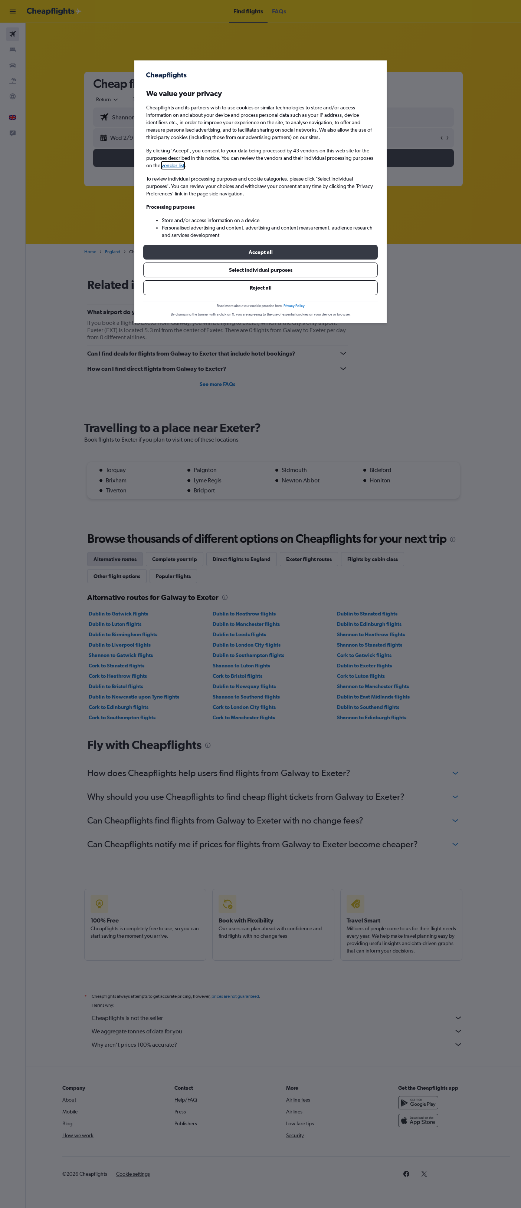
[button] (260, 252)
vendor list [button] (172, 165)
